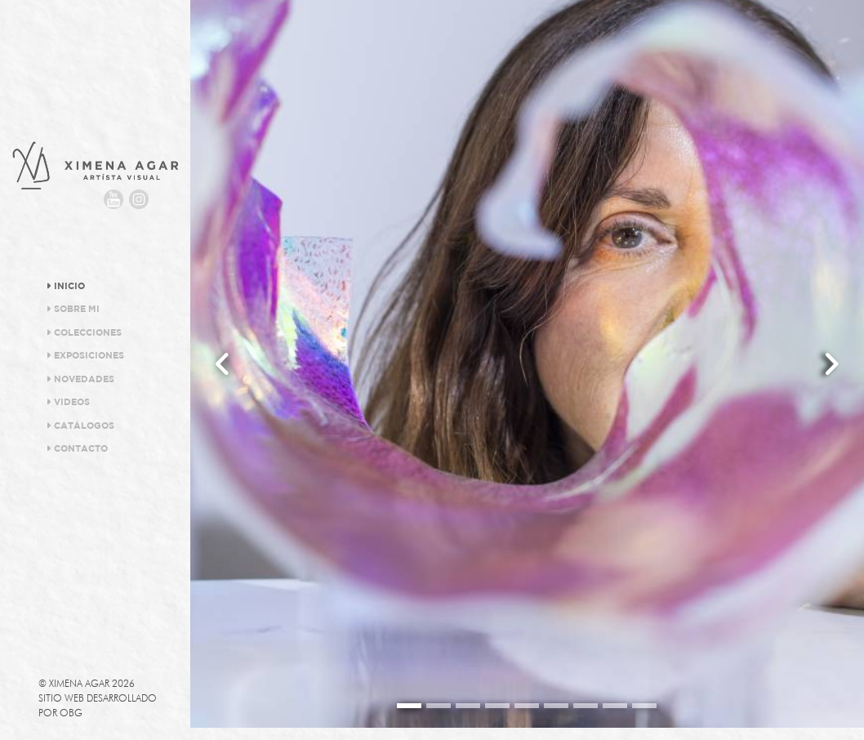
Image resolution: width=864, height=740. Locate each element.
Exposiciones (85, 355)
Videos (68, 402)
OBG (71, 713)
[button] (223, 364)
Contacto (77, 448)
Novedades (80, 379)
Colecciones (84, 332)
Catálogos (80, 425)
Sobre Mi (73, 309)
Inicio (66, 286)
